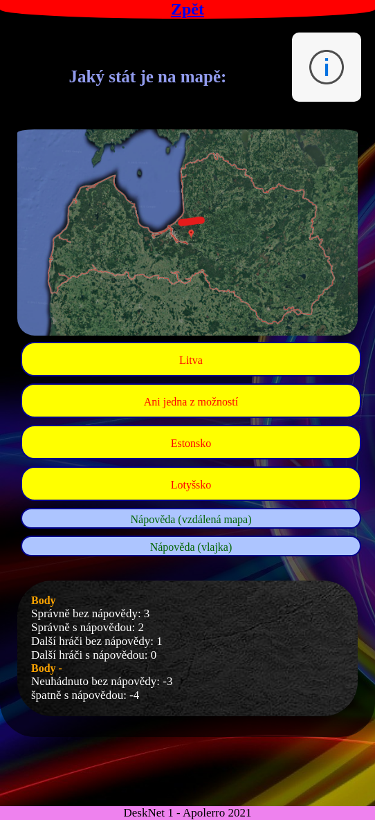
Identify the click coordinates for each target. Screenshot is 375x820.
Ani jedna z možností (191, 402)
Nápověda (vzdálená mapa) (190, 519)
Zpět (187, 9)
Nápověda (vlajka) (191, 547)
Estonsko (191, 443)
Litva (191, 360)
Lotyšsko (191, 485)
